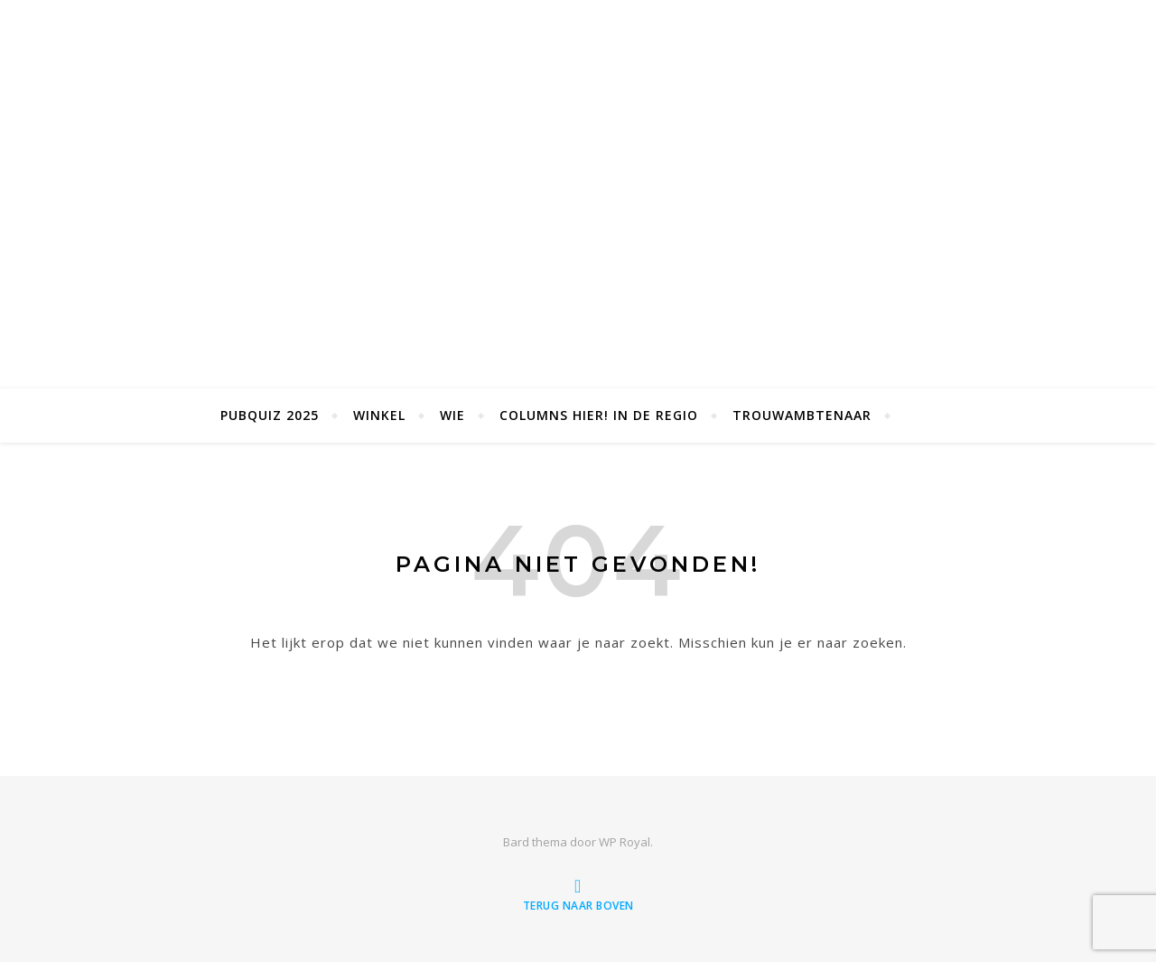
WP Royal (624, 842)
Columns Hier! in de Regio (598, 415)
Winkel (379, 415)
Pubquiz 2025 (269, 415)
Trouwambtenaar (802, 415)
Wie (452, 415)
